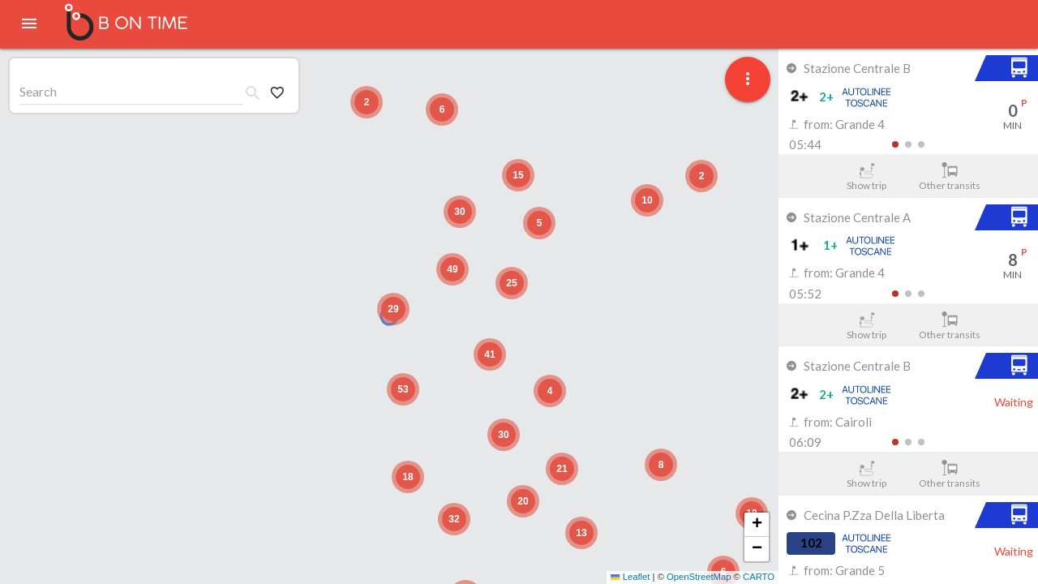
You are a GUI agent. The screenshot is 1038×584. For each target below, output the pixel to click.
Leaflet (630, 577)
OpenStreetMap (699, 577)
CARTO (758, 577)
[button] (393, 309)
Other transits (950, 176)
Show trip (866, 176)
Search (38, 91)
